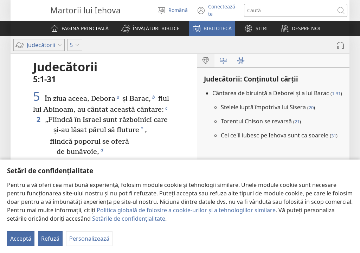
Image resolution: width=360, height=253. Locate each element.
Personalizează (89, 238)
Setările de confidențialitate (128, 218)
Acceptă (20, 238)
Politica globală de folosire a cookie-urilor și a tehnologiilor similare (186, 210)
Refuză (50, 238)
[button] (150, 28)
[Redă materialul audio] (340, 45)
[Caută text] (289, 10)
